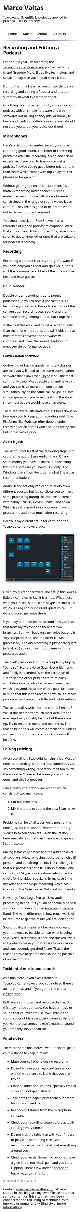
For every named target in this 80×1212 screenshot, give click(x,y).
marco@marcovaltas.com (35, 1189)
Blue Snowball (45, 220)
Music (27, 34)
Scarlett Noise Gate (33, 667)
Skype (45, 376)
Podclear (30, 421)
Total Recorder (37, 472)
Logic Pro (34, 897)
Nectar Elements (60, 667)
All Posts (59, 34)
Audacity (51, 908)
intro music (16, 988)
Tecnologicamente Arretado (23, 67)
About (42, 34)
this (44, 1029)
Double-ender (13, 295)
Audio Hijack (48, 456)
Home (12, 34)
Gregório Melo (23, 72)
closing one (11, 994)
